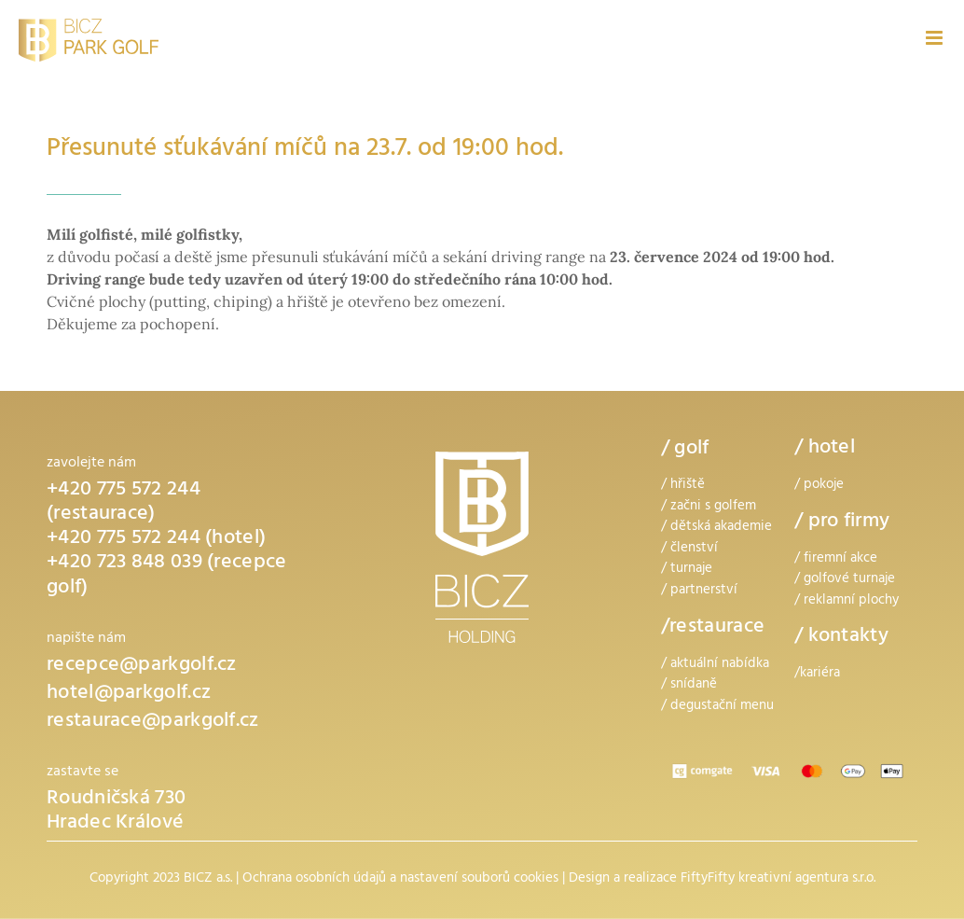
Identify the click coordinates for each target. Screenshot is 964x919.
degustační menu (722, 706)
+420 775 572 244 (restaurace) (123, 503)
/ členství (689, 549)
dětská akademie (721, 527)
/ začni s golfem (708, 507)
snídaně (693, 685)
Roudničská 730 (116, 800)
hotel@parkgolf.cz (129, 694)
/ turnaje (686, 569)
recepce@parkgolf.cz (142, 666)
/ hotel (824, 449)
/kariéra (817, 674)
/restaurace (712, 627)
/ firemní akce (835, 559)
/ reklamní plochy (846, 601)
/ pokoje (819, 485)
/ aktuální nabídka (715, 664)
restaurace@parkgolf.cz (153, 722)
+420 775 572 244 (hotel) (156, 540)
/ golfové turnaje (844, 579)
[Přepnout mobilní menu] (935, 38)
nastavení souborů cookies (479, 879)
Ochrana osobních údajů (314, 879)
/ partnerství (699, 591)
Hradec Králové (115, 824)
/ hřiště (683, 485)
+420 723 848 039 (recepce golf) (167, 576)
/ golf (685, 449)
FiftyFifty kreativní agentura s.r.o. (778, 879)
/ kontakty (841, 638)
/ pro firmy (841, 523)
